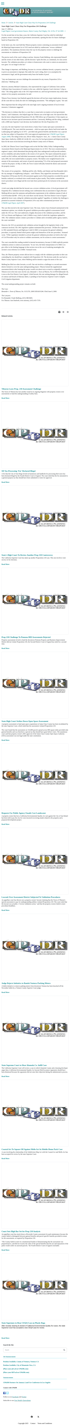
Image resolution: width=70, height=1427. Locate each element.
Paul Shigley (43, 31)
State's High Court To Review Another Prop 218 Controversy (27, 555)
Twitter (24, 1397)
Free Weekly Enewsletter (22, 1400)
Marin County (33, 31)
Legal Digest (6, 31)
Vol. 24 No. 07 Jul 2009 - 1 (57, 31)
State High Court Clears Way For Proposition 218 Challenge (36, 23)
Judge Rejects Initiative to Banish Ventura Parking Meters (26, 983)
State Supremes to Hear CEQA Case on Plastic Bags (23, 1323)
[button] (59, 312)
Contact (33, 1423)
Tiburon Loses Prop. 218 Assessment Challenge (21, 389)
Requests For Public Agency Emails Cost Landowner (24, 813)
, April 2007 (13, 203)
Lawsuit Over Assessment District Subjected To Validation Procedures (31, 897)
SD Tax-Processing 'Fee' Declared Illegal (18, 471)
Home (4, 23)
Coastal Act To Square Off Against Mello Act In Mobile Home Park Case (32, 1149)
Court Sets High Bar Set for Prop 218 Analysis (21, 1231)
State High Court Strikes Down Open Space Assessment (25, 721)
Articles (10, 23)
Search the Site (8, 1345)
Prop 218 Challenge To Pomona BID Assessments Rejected (26, 637)
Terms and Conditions (45, 1423)
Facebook (15, 1397)
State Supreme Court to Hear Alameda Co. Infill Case (24, 1065)
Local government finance (19, 31)
